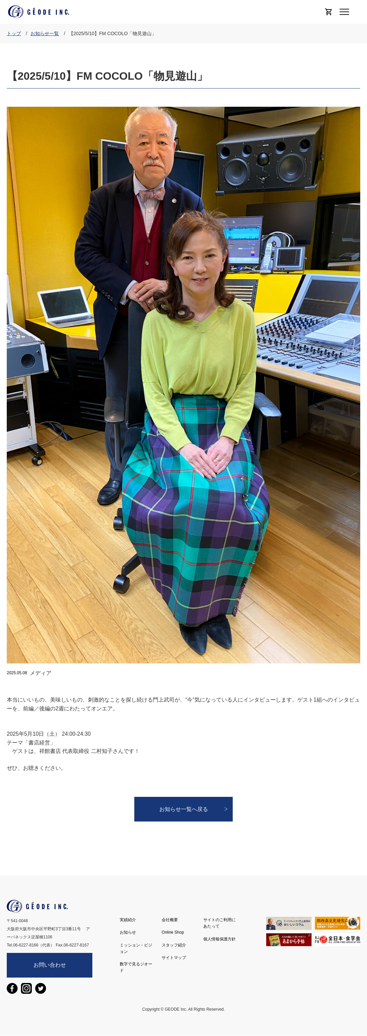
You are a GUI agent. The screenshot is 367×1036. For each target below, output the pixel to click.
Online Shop (173, 932)
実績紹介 (128, 919)
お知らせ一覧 (44, 33)
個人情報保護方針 (219, 939)
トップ (14, 33)
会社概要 (170, 919)
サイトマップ (174, 957)
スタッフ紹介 (174, 945)
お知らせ (128, 932)
